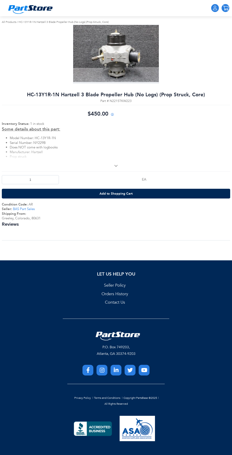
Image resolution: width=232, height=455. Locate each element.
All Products (9, 22)
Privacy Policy (82, 398)
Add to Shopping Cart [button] (116, 193)
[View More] (116, 166)
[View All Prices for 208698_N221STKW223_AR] (112, 114)
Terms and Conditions (107, 398)
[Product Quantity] (30, 179)
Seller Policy (115, 285)
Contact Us (115, 302)
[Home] (30, 9)
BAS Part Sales (24, 209)
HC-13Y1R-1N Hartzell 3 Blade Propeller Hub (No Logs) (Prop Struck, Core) (64, 22)
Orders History (115, 294)
